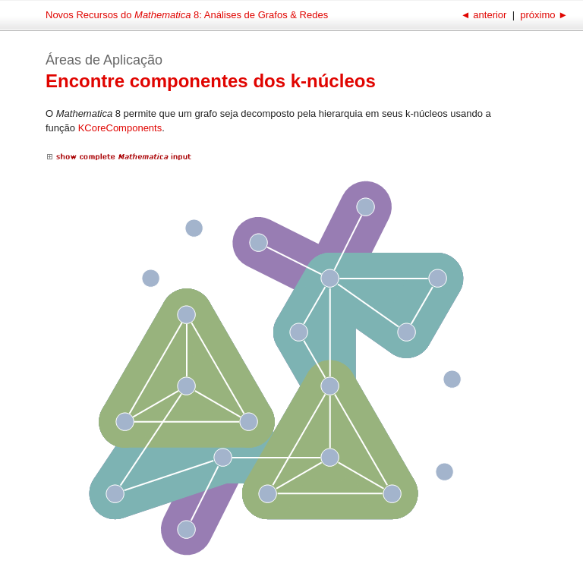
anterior (485, 14)
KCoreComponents (120, 128)
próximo (543, 14)
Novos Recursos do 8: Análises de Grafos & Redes (187, 14)
